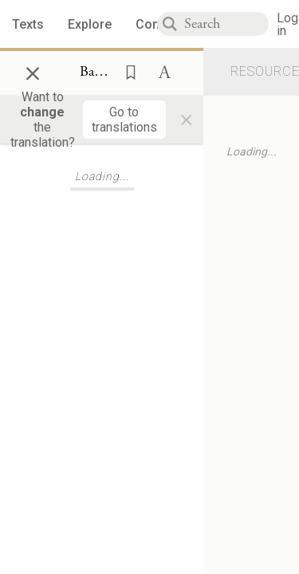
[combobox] (226, 24)
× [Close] (32, 71)
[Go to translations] (124, 119)
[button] (126, 71)
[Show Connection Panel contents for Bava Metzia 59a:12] (97, 72)
